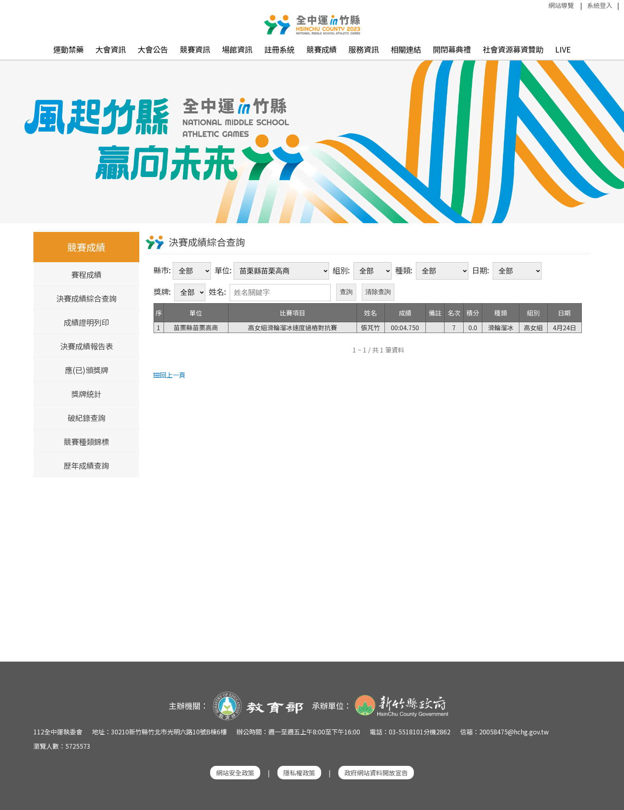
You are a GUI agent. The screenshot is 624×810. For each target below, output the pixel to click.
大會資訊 (111, 49)
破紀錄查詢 (86, 417)
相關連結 (406, 49)
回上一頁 (169, 375)
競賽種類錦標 (86, 441)
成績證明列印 (86, 322)
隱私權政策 (299, 772)
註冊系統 (279, 49)
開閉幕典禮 (452, 49)
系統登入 (599, 5)
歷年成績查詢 (86, 465)
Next (610, 129)
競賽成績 (321, 49)
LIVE (563, 49)
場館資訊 (237, 49)
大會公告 (153, 49)
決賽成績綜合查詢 (86, 298)
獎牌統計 (86, 393)
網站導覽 (561, 5)
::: (544, 5)
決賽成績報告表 (86, 346)
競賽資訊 (195, 49)
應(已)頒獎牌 (86, 370)
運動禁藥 (68, 49)
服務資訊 (364, 49)
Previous (14, 129)
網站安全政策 (235, 772)
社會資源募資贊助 (513, 49)
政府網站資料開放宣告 (376, 772)
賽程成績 (86, 274)
